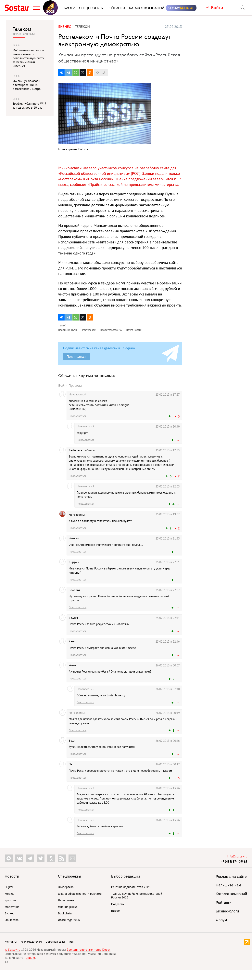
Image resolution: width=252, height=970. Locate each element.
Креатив (10, 900)
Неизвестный (77, 514)
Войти (63, 385)
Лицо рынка (66, 900)
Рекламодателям (31, 941)
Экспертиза (66, 887)
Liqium (30, 958)
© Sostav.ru (12, 949)
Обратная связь (56, 941)
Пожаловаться (77, 415)
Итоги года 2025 (69, 920)
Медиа (9, 893)
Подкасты (117, 904)
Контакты (11, 941)
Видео (115, 910)
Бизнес (9, 913)
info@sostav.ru (237, 856)
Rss (71, 941)
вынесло (125, 225)
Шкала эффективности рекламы (80, 893)
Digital (9, 887)
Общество (12, 920)
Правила (75, 385)
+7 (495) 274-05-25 (234, 861)
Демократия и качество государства (129, 199)
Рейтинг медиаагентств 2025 (130, 887)
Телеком (22, 29)
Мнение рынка (68, 907)
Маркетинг (12, 907)
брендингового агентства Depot (88, 949)
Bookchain (65, 913)
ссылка (102, 401)
